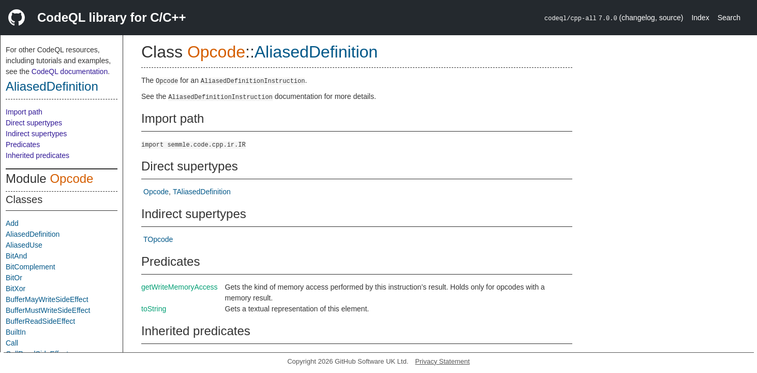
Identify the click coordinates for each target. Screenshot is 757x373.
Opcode (71, 178)
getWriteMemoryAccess (179, 287)
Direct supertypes (34, 123)
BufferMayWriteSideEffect (47, 299)
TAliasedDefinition (202, 192)
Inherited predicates (37, 155)
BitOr (14, 278)
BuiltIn (16, 332)
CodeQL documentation (70, 71)
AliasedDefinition (52, 86)
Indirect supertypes (36, 134)
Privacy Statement (442, 361)
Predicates (23, 144)
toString (153, 309)
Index (700, 17)
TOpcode (158, 239)
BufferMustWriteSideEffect (48, 310)
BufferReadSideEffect (40, 321)
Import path (24, 112)
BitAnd (16, 256)
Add (12, 223)
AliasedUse (24, 245)
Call (12, 343)
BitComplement (30, 267)
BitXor (15, 288)
